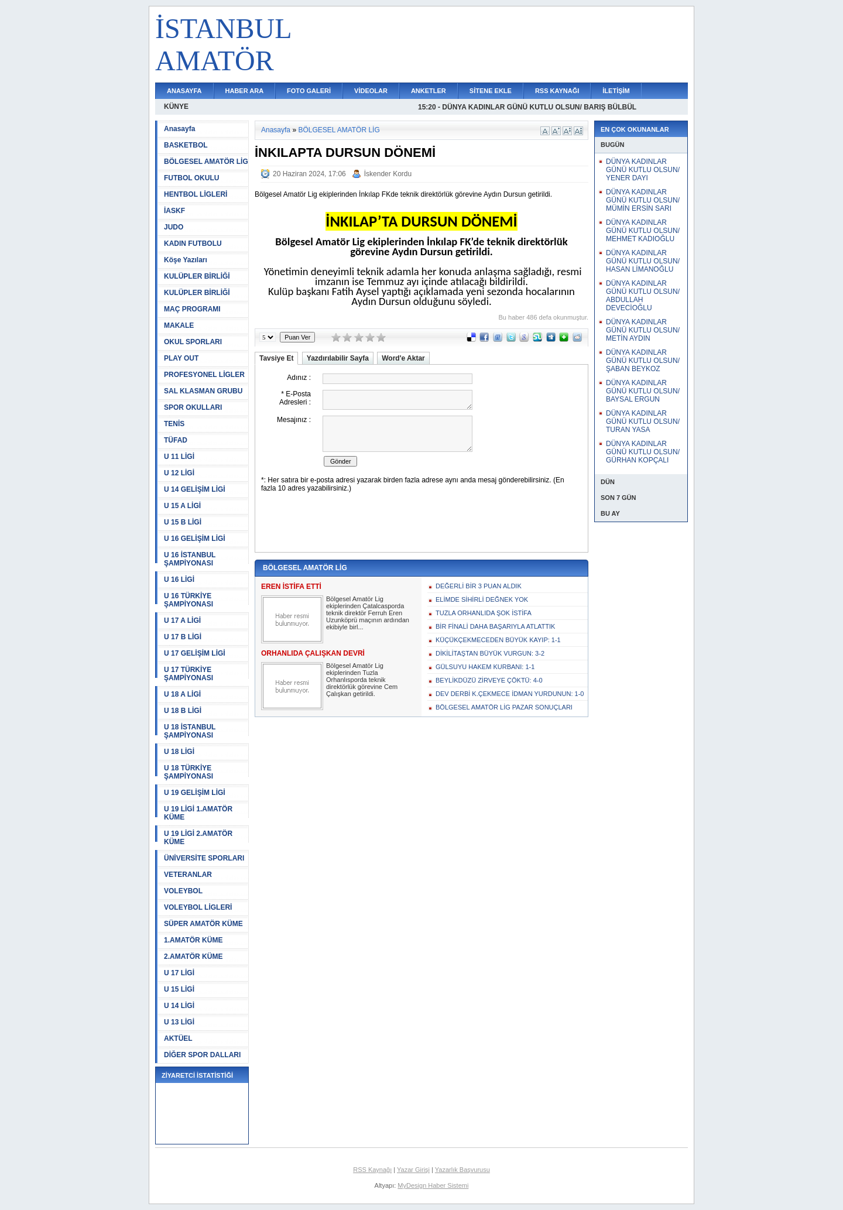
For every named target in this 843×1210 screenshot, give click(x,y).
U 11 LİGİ (179, 457)
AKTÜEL (178, 1038)
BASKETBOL (186, 145)
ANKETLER (428, 90)
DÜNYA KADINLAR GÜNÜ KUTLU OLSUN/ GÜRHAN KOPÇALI (643, 452)
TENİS (174, 424)
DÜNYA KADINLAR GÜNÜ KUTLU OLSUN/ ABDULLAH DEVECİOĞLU (643, 295)
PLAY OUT (181, 358)
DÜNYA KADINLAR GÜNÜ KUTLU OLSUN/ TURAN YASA (643, 421)
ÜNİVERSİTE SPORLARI (204, 858)
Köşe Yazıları (185, 260)
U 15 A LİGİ (182, 506)
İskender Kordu (388, 174)
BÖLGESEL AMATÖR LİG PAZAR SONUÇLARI (504, 707)
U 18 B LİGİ (182, 711)
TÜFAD (175, 440)
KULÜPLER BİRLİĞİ (197, 276)
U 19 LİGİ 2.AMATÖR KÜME (198, 837)
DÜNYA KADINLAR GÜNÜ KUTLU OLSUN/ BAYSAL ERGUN (643, 391)
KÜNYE (176, 106)
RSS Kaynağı (372, 1169)
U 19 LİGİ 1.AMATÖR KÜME (198, 813)
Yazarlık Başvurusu (462, 1169)
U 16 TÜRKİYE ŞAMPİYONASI (188, 600)
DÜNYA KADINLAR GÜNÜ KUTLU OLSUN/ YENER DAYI (643, 169)
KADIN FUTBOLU (193, 243)
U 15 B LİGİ (182, 522)
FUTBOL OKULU (191, 178)
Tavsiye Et (276, 358)
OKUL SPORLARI (193, 342)
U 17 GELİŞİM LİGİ (194, 653)
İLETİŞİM (615, 90)
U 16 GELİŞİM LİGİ (194, 538)
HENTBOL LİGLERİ (195, 194)
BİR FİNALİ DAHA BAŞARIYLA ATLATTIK (495, 626)
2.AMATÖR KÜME (193, 956)
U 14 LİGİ (179, 1006)
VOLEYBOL (183, 891)
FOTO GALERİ (309, 90)
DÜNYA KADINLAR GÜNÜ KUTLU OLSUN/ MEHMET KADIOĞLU (643, 230)
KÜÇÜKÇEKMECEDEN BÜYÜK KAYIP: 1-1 (498, 639)
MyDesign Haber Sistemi (432, 1185)
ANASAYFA (184, 90)
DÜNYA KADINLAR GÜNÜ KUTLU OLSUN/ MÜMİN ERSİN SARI (643, 200)
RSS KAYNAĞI (557, 90)
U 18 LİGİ (179, 752)
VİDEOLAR (371, 90)
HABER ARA (244, 90)
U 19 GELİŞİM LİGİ (194, 793)
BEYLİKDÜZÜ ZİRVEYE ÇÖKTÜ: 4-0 (489, 680)
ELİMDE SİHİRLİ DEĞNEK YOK (482, 599)
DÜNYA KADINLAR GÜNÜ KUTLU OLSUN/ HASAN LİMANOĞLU (643, 261)
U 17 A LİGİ (182, 620)
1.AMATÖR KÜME (193, 940)
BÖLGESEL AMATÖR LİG (206, 161)
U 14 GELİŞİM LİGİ (194, 489)
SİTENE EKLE (491, 90)
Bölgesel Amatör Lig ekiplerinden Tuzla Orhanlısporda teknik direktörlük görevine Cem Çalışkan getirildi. (361, 679)
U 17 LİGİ (179, 973)
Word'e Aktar (403, 358)
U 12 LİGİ (179, 473)
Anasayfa (179, 129)
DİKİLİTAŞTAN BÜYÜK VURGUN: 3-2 (490, 653)
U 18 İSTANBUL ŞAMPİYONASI (189, 731)
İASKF (174, 211)
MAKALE (179, 325)
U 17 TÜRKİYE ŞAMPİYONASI (188, 674)
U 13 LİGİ (179, 1022)
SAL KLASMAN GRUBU (203, 391)
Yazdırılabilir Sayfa (338, 358)
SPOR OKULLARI (193, 407)
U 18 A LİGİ (182, 694)
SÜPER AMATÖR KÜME (203, 924)
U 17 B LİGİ (182, 637)
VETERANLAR (188, 874)
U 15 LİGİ (179, 989)
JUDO (173, 227)
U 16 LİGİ (179, 579)
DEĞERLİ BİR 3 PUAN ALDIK (479, 585)
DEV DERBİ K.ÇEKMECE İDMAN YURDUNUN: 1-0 (510, 693)
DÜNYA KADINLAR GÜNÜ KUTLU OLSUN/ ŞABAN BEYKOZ (643, 360)
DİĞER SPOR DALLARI (202, 1055)
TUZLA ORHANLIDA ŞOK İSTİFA (484, 612)
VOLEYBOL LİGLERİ (198, 907)
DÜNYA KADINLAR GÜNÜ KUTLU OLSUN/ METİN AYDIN (643, 330)
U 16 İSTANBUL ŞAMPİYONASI (189, 559)
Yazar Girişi (413, 1169)
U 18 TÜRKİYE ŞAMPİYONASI (188, 772)
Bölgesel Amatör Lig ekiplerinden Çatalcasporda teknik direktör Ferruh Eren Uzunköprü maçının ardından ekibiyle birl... (367, 612)
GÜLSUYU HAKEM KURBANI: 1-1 (485, 666)
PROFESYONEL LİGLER (204, 375)
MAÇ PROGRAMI (192, 309)
